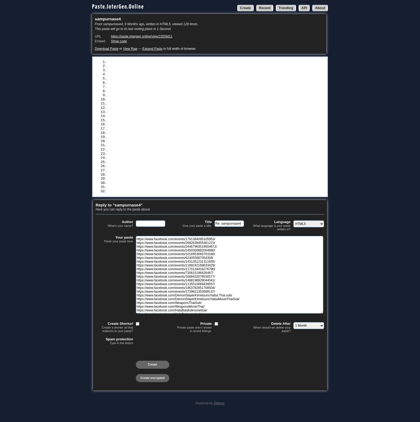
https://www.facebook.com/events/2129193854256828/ (160, 164)
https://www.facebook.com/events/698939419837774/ (159, 195)
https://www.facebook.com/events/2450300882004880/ (160, 75)
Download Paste (106, 49)
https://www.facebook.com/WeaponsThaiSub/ (151, 137)
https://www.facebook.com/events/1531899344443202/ (160, 177)
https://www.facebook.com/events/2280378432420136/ (160, 182)
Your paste (114, 248)
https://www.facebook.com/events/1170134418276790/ (160, 97)
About (320, 8)
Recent (265, 8)
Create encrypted (152, 386)
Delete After (272, 336)
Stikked (219, 412)
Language (272, 234)
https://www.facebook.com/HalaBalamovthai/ (152, 150)
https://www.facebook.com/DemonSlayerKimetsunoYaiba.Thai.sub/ (171, 128)
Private (193, 336)
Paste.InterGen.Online (118, 7)
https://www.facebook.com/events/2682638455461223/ (160, 66)
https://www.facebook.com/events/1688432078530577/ (160, 106)
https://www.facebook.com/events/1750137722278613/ (160, 199)
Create (245, 8)
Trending (286, 8)
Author (114, 232)
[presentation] (136, 363)
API (304, 8)
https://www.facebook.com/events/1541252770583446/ (160, 173)
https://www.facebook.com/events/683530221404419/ (159, 168)
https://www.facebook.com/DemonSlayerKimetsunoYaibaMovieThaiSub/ (175, 133)
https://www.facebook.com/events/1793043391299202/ (160, 186)
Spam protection (114, 350)
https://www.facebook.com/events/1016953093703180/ (160, 79)
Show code (119, 41)
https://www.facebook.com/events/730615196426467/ (159, 102)
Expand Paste (152, 49)
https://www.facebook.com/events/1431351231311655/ (160, 88)
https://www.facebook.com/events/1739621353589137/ (160, 124)
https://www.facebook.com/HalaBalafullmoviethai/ (158, 146)
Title (193, 232)
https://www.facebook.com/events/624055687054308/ (159, 84)
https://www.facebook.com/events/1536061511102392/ (160, 159)
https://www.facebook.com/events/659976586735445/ (159, 155)
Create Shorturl (114, 336)
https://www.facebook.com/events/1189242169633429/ (160, 93)
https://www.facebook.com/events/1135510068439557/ (160, 115)
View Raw (130, 49)
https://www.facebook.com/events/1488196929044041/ (160, 110)
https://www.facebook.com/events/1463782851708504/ (160, 119)
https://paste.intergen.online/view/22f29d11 (141, 36)
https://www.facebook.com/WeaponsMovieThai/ (153, 142)
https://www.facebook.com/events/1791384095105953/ (160, 62)
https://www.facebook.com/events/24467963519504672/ (161, 71)
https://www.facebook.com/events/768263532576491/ (159, 191)
